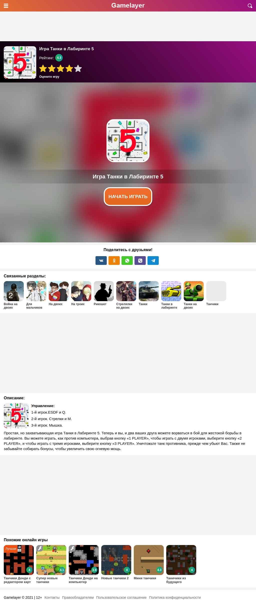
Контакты (52, 598)
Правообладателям (78, 598)
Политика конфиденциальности (175, 598)
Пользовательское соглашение (121, 598)
